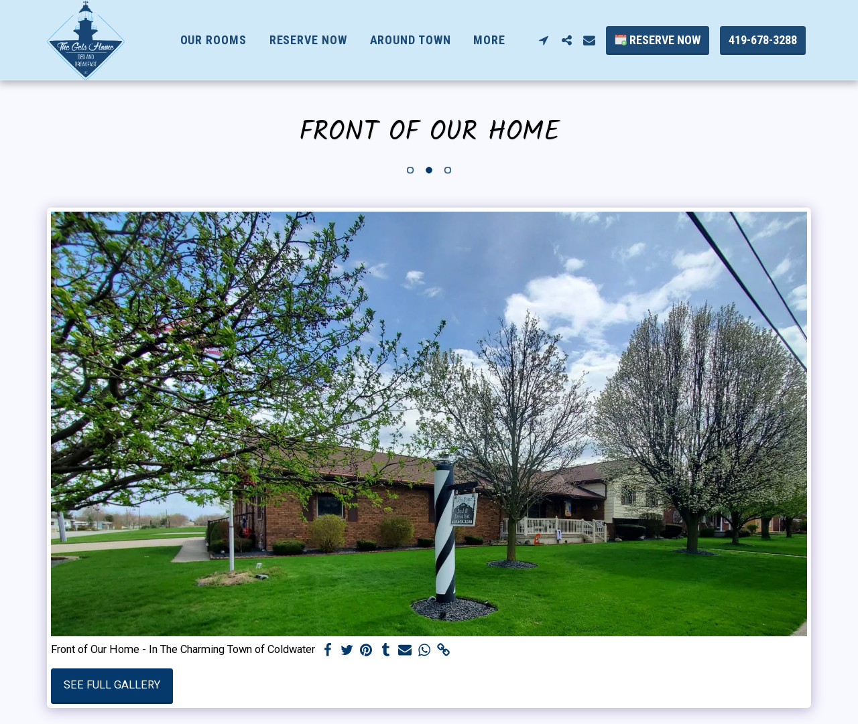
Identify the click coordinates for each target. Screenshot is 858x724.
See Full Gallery (112, 684)
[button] (543, 40)
